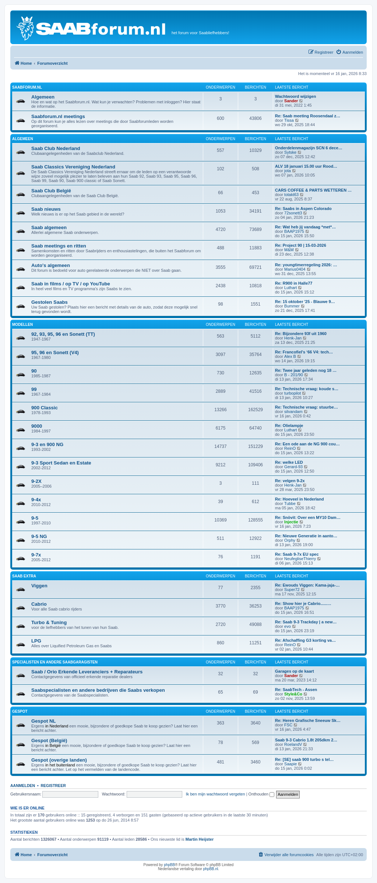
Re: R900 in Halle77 (294, 283)
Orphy (289, 540)
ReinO (290, 448)
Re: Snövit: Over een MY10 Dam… (308, 517)
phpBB (169, 865)
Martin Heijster (200, 839)
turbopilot (292, 393)
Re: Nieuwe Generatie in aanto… (306, 536)
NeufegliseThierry (300, 558)
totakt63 (291, 194)
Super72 (292, 589)
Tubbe (290, 503)
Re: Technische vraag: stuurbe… (306, 407)
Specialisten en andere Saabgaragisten (55, 662)
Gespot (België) (49, 740)
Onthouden (262, 794)
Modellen (22, 325)
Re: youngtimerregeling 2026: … (306, 265)
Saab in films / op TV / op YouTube (70, 283)
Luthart (290, 287)
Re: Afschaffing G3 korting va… (305, 640)
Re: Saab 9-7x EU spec (297, 554)
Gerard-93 (293, 466)
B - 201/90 (293, 375)
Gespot (20, 711)
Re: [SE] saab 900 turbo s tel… (304, 759)
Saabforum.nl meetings (58, 116)
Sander (291, 101)
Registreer (53, 785)
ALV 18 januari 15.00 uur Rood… (306, 166)
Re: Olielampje (289, 425)
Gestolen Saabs (49, 302)
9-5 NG (39, 536)
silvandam (293, 411)
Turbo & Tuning (49, 622)
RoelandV (293, 744)
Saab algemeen (49, 227)
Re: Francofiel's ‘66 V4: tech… (304, 352)
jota (287, 170)
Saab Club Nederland (55, 148)
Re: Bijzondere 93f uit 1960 (301, 333)
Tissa (289, 120)
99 (34, 389)
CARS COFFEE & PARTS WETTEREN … (313, 190)
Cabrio (39, 604)
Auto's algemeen (50, 265)
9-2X (36, 481)
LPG (36, 641)
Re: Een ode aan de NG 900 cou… (307, 444)
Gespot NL (43, 721)
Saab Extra (24, 576)
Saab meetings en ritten (58, 246)
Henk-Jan (293, 338)
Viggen (39, 585)
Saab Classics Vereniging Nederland (73, 167)
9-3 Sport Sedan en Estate (61, 463)
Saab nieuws (46, 209)
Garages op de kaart (294, 671)
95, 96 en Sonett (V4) (55, 352)
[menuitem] (349, 52)
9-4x (36, 499)
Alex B (290, 356)
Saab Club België (51, 190)
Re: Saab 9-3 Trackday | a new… (306, 622)
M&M (289, 250)
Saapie (290, 764)
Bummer (292, 306)
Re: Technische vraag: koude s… (306, 389)
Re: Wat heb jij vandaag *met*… (305, 227)
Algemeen (42, 97)
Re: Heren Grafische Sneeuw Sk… (308, 720)
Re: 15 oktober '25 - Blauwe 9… (305, 301)
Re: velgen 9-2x (290, 480)
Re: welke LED (289, 462)
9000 (36, 426)
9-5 (34, 518)
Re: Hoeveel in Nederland (299, 499)
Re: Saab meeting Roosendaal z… (307, 116)
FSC (288, 725)
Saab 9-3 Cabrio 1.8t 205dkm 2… (306, 740)
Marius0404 (294, 269)
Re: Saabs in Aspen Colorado (303, 208)
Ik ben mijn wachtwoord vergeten (215, 794)
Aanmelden (22, 785)
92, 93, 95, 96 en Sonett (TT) (63, 334)
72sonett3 (293, 213)
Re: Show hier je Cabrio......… (303, 603)
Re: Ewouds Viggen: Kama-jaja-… (307, 585)
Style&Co (293, 694)
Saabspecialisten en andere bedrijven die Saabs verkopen (98, 690)
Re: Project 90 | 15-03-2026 (300, 245)
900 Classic (44, 407)
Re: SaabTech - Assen (296, 689)
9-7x (36, 555)
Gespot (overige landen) (59, 760)
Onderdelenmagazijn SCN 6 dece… (308, 148)
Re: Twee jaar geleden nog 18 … (306, 370)
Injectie (291, 522)
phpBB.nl (210, 869)
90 (34, 371)
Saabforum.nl (27, 87)
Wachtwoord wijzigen (295, 96)
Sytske (290, 152)
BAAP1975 (294, 231)
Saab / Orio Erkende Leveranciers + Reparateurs (86, 671)
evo (287, 626)
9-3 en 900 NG (47, 444)
